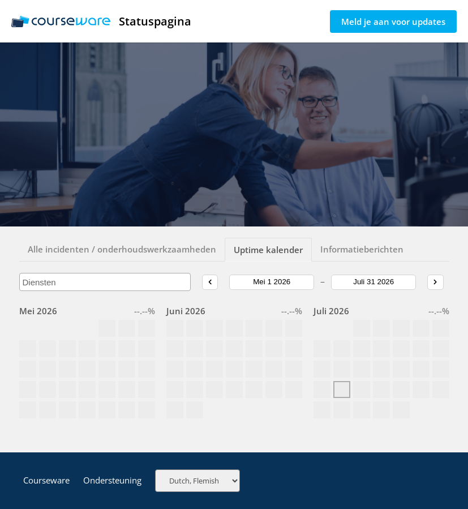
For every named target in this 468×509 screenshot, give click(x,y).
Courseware (46, 480)
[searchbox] (105, 282)
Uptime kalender (268, 249)
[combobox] (105, 282)
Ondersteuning (112, 480)
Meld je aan (393, 21)
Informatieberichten (361, 249)
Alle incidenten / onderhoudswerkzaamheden (122, 249)
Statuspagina (101, 21)
